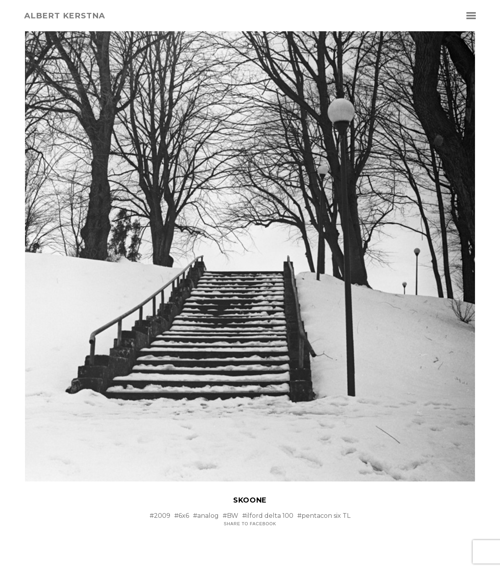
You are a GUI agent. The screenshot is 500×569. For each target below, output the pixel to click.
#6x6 (181, 515)
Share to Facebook (250, 524)
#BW (230, 515)
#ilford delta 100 (267, 515)
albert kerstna (64, 16)
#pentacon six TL (323, 515)
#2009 (160, 515)
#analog (206, 515)
